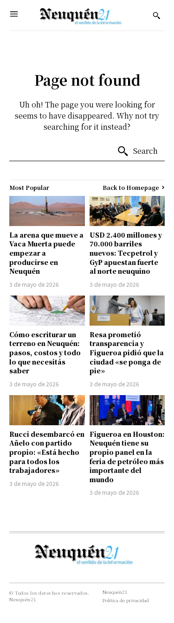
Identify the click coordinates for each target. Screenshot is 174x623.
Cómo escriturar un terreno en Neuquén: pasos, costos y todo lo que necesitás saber (45, 352)
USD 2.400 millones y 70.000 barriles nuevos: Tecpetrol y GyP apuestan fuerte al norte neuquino (126, 253)
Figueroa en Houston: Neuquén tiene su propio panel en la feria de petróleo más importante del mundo (127, 456)
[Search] (137, 151)
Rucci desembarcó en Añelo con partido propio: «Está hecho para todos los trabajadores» (46, 452)
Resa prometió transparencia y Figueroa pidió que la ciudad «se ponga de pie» (127, 352)
